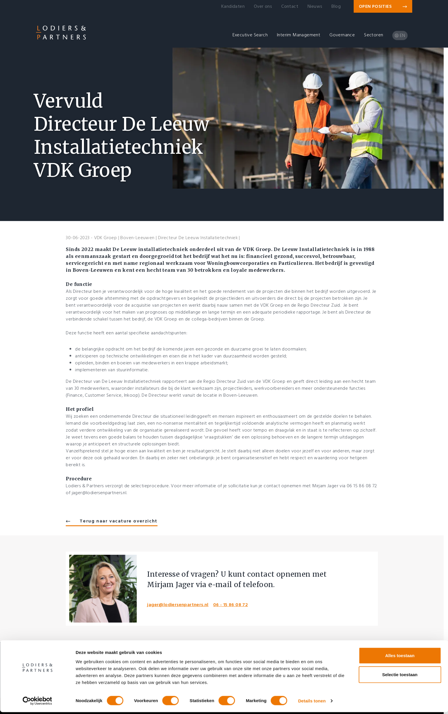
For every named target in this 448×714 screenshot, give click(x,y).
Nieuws (315, 6)
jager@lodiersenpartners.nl (177, 604)
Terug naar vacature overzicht (111, 521)
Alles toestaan (400, 657)
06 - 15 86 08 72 (230, 604)
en (400, 35)
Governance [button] (342, 35)
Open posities (383, 6)
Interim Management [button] (298, 35)
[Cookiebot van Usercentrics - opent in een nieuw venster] (37, 702)
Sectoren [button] (373, 35)
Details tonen (311, 702)
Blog (336, 6)
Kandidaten (233, 6)
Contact (289, 6)
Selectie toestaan (400, 676)
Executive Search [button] (250, 35)
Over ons (263, 6)
